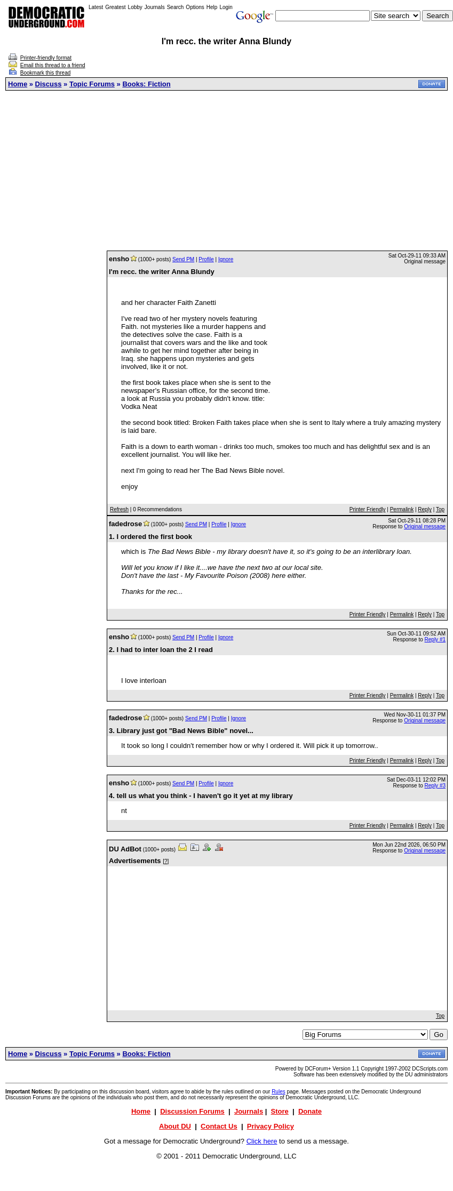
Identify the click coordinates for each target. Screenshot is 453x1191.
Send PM (183, 259)
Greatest (115, 7)
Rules (278, 1092)
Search (175, 7)
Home (17, 84)
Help (212, 7)
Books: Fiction (146, 84)
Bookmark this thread (45, 73)
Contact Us (219, 1126)
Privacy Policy (270, 1126)
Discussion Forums (192, 1111)
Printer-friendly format (45, 58)
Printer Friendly (367, 509)
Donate (310, 1111)
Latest (96, 7)
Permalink (402, 509)
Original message (425, 526)
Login (225, 7)
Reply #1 (435, 639)
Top (440, 509)
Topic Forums (92, 84)
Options (195, 7)
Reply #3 (435, 785)
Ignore (225, 259)
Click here (262, 1141)
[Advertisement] (227, 170)
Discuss (48, 84)
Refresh (119, 509)
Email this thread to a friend (52, 65)
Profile (205, 259)
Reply (425, 509)
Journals (155, 7)
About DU (175, 1126)
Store (280, 1111)
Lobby (135, 7)
